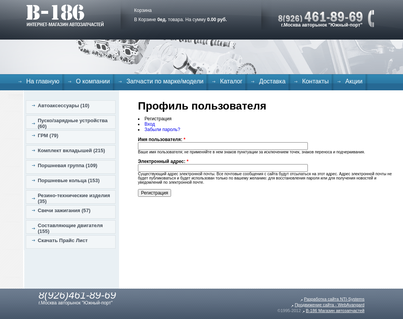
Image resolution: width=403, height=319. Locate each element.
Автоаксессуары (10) (63, 105)
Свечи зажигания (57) (64, 210)
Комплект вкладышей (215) (71, 150)
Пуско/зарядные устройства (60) (72, 123)
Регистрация (157, 118)
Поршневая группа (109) (67, 165)
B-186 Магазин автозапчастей (335, 310)
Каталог (231, 81)
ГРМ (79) (48, 135)
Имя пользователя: (161, 139)
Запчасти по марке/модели (164, 81)
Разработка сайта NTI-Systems (334, 299)
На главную (42, 81)
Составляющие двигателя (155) (70, 228)
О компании (93, 81)
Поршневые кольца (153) (69, 180)
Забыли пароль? (162, 129)
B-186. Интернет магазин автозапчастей (65, 15)
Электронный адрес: (163, 161)
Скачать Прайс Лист (63, 240)
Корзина (143, 10)
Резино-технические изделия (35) (74, 198)
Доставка (272, 81)
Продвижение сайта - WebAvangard (329, 304)
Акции (354, 81)
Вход (149, 124)
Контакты (315, 81)
